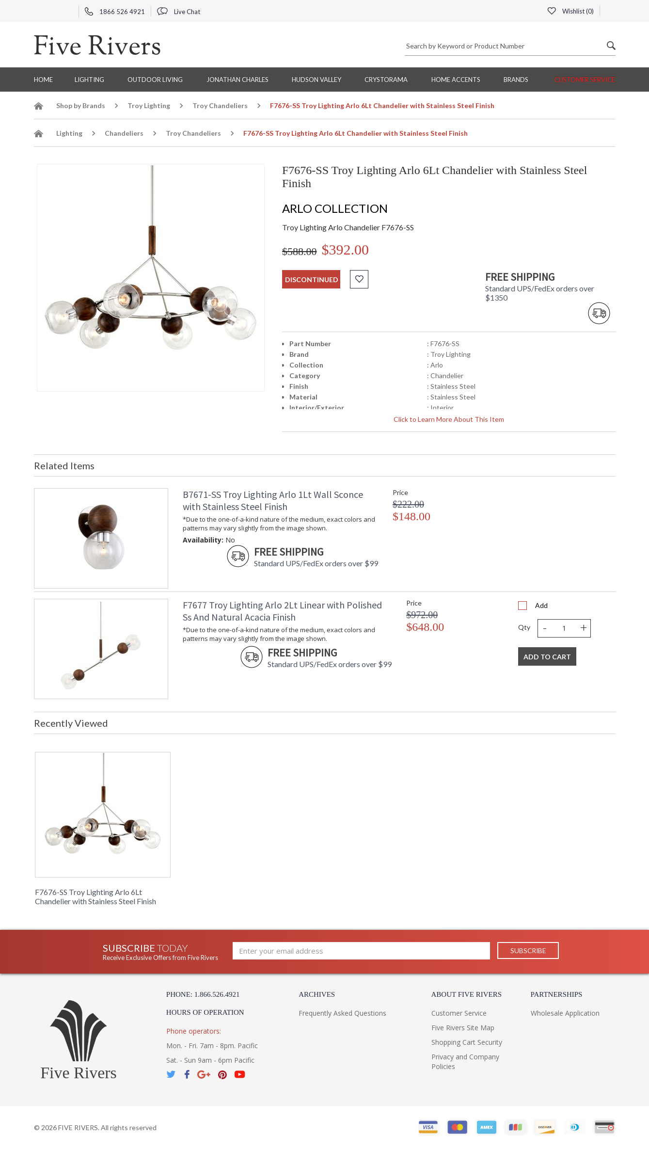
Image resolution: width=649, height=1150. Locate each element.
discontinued (311, 279)
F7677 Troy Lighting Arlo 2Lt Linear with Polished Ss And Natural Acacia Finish (282, 611)
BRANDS (516, 79)
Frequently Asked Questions (342, 1013)
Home (43, 79)
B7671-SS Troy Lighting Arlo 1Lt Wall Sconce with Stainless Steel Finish (273, 500)
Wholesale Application (565, 1013)
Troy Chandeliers (220, 105)
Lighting (89, 79)
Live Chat (178, 12)
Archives (317, 994)
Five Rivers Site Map (462, 1027)
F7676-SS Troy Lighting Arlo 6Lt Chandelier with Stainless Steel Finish (95, 896)
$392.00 (345, 249)
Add (541, 605)
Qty (524, 627)
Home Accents (455, 79)
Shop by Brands (80, 105)
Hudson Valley (316, 79)
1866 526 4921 (115, 12)
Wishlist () (570, 11)
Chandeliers (124, 133)
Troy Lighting (148, 105)
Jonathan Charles (237, 79)
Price (400, 492)
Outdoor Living (155, 79)
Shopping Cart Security (466, 1042)
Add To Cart (547, 657)
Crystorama (386, 79)
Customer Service (584, 79)
